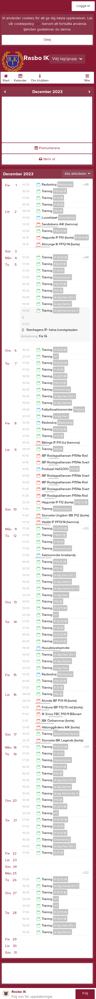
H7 (56, 356)
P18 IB (58, 211)
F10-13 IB (60, 191)
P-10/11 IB (82, 238)
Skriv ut (47, 159)
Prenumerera (47, 148)
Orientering (67, 218)
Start (6, 77)
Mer (87, 77)
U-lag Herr (61, 416)
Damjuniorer (62, 509)
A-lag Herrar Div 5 (66, 311)
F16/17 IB (60, 264)
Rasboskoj (65, 184)
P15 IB (58, 291)
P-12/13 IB (60, 257)
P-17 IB (58, 198)
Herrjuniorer (62, 277)
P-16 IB (58, 204)
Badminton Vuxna (66, 734)
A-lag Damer (62, 304)
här (37, 24)
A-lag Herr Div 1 (64, 297)
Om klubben (40, 77)
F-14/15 (58, 271)
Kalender (20, 77)
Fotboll (79, 409)
